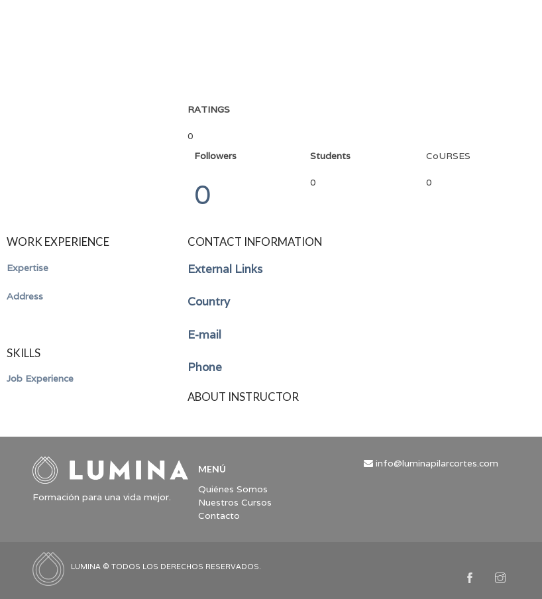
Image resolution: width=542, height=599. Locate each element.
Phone (205, 367)
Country (209, 301)
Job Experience (40, 378)
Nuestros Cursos (235, 502)
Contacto (219, 515)
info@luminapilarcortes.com (437, 463)
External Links (225, 269)
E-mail (204, 334)
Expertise (27, 268)
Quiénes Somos (233, 489)
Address (25, 296)
